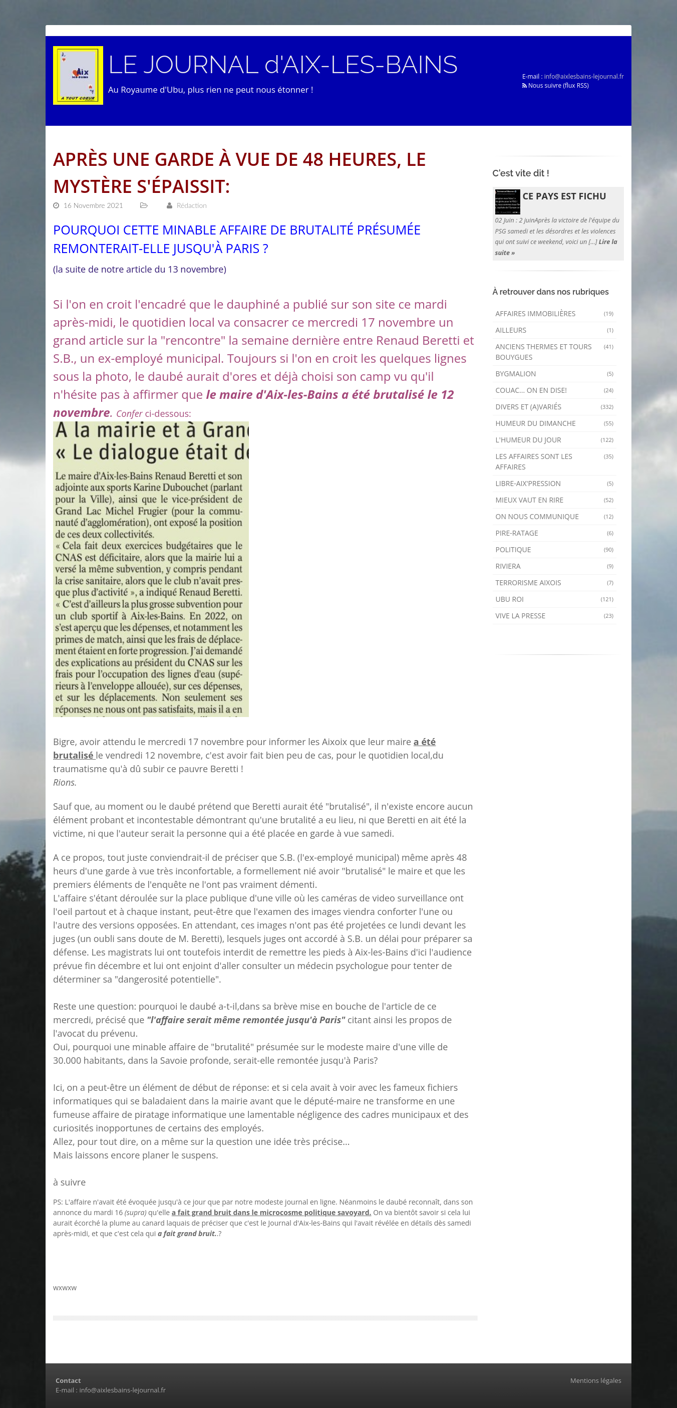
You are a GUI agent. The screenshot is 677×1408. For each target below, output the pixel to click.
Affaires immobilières (555, 313)
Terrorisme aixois (555, 582)
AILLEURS (555, 330)
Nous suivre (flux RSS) (555, 85)
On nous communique (555, 516)
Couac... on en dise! (555, 390)
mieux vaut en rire (555, 500)
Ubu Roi (555, 599)
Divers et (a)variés (555, 406)
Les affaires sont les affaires (555, 461)
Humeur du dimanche (555, 423)
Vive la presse (555, 615)
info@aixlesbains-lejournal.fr (584, 76)
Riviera (555, 566)
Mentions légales (595, 1380)
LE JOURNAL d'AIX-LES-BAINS (283, 64)
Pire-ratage (555, 533)
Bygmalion (555, 373)
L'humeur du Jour (555, 439)
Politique (555, 549)
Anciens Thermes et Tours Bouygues (555, 352)
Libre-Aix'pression (555, 483)
